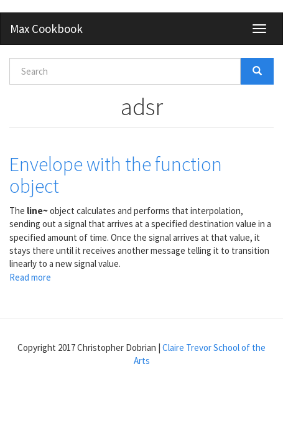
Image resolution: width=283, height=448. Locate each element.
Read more (30, 277)
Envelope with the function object (115, 175)
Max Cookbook (46, 28)
